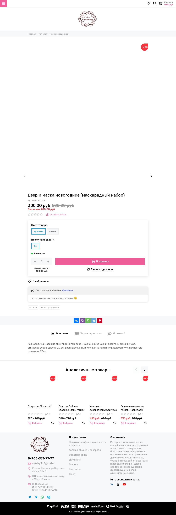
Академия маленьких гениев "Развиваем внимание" (133, 408)
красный (38, 231)
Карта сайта (101, 512)
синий (52, 231)
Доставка (75, 459)
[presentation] (24, 175)
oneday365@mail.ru (43, 463)
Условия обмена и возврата (85, 450)
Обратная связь (78, 454)
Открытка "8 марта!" (39, 406)
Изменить (67, 290)
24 (35, 246)
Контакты (75, 469)
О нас (72, 474)
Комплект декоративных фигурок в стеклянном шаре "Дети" (103, 408)
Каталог (33, 307)
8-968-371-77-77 (41, 458)
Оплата (73, 464)
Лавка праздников (49, 307)
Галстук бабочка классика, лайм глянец (72, 408)
